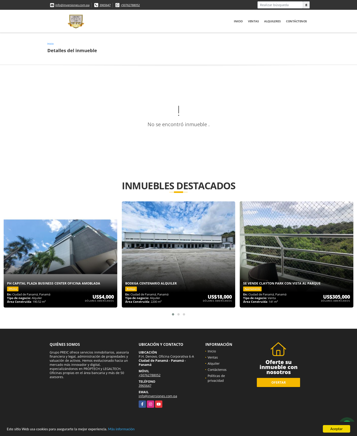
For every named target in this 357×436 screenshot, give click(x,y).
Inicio (238, 21)
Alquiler (214, 363)
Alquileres (272, 21)
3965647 (105, 5)
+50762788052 (130, 5)
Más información (121, 429)
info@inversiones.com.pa (72, 5)
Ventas (253, 21)
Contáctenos (296, 21)
